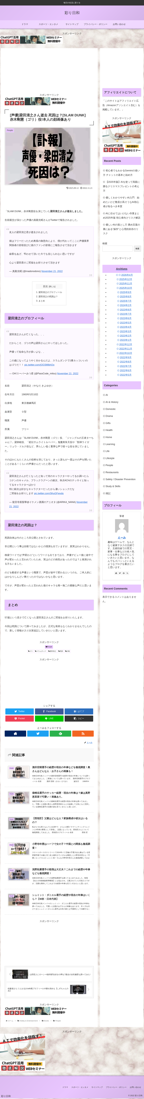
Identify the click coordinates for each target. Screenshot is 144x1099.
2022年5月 (126, 375)
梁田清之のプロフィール (50, 292)
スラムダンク (40, 651)
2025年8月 (126, 296)
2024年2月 (126, 305)
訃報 (67, 651)
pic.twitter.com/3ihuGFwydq (49, 493)
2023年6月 (126, 318)
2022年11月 (125, 348)
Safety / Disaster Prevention (121, 479)
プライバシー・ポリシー (117, 1088)
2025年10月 (125, 288)
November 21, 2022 (52, 271)
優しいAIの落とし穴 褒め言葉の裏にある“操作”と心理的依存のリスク (121, 229)
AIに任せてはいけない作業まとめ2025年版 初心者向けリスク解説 (121, 215)
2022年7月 (126, 366)
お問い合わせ (135, 1088)
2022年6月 (126, 370)
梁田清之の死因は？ (48, 296)
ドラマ (67, 1088)
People (49, 647)
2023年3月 (126, 331)
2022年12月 (125, 344)
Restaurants (112, 472)
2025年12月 (125, 279)
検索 (104, 243)
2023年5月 (126, 322)
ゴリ (30, 651)
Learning (110, 444)
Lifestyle (110, 458)
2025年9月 (126, 292)
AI (107, 395)
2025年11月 (125, 283)
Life (108, 451)
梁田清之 (52, 651)
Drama (109, 416)
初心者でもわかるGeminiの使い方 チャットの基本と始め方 (121, 172)
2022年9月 (126, 357)
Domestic (111, 409)
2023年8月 (126, 309)
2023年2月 (126, 335)
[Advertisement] (49, 69)
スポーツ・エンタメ (81, 1088)
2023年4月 (126, 327)
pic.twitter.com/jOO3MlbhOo (39, 365)
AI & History (112, 402)
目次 (45, 286)
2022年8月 (126, 361)
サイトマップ (98, 1088)
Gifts (108, 423)
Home (109, 437)
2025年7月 (126, 301)
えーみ (122, 537)
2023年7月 (126, 314)
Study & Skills (113, 486)
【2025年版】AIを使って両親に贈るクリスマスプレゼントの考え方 (121, 186)
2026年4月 (127, 275)
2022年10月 (125, 353)
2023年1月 (126, 340)
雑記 (108, 493)
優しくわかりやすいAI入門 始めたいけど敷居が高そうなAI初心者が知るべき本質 (121, 202)
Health (109, 430)
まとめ (41, 301)
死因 (60, 651)
